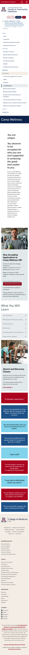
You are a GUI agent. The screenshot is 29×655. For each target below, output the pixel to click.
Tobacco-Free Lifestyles (10, 336)
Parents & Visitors (6, 552)
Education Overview (8, 52)
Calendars (4, 594)
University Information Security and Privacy (14, 644)
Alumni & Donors (5, 550)
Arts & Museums (5, 566)
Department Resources (9, 45)
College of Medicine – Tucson (12, 21)
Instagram (5, 614)
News (2, 598)
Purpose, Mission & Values (8, 584)
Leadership (6, 39)
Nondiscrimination (10, 529)
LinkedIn (5, 616)
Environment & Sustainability (9, 574)
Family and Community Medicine (14, 23)
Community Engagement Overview (14, 25)
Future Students (5, 544)
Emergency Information (18, 527)
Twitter (5, 612)
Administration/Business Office (11, 42)
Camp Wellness (7, 85)
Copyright (8, 531)
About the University (6, 562)
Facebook (5, 610)
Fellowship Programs (8, 61)
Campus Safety (20, 529)
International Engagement (8, 576)
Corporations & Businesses (8, 554)
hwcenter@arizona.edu (12, 284)
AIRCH (5, 79)
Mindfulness (6, 328)
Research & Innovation (7, 582)
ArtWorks (5, 82)
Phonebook (4, 600)
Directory (11, 17)
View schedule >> (8, 387)
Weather (3, 602)
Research (5, 70)
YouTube (5, 618)
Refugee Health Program (9, 92)
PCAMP (5, 64)
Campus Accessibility (18, 531)
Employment (7, 527)
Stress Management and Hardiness (13, 332)
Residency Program (8, 58)
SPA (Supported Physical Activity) (13, 319)
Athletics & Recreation (7, 568)
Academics (4, 564)
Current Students (5, 546)
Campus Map (4, 596)
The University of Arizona (14, 649)
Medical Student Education (10, 55)
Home (4, 36)
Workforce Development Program (12, 106)
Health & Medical (6, 578)
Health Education (8, 324)
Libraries (3, 580)
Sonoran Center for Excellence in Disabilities (12, 95)
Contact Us (5, 112)
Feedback (18, 534)
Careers (18, 17)
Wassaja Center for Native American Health (14, 103)
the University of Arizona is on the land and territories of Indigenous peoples (14, 627)
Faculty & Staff (5, 548)
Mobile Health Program (9, 88)
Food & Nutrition (8, 315)
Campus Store (5, 570)
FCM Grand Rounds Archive (10, 67)
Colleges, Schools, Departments (9, 572)
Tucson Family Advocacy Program (12, 100)
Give (24, 17)
